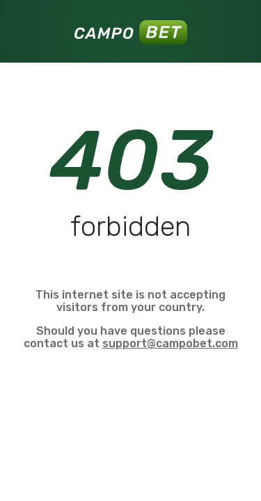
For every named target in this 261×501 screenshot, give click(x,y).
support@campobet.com (170, 343)
